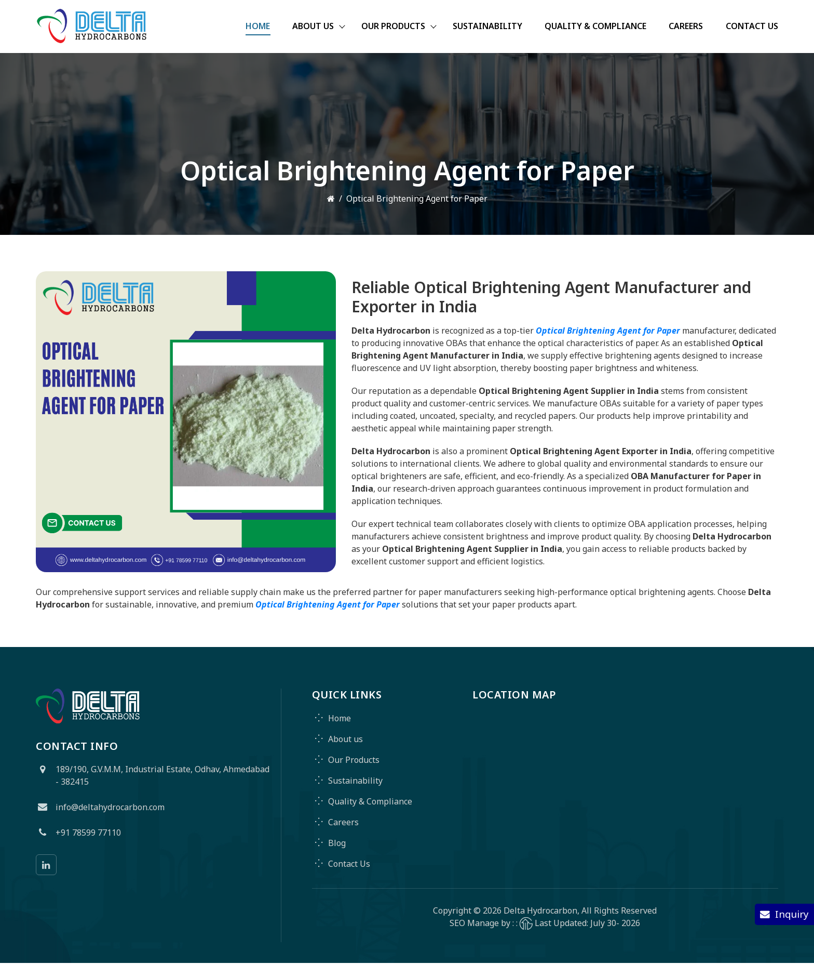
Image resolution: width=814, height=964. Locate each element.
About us (345, 739)
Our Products (392, 27)
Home (255, 27)
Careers (686, 27)
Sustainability (486, 27)
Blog (337, 843)
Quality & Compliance (595, 27)
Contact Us (752, 27)
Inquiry (784, 913)
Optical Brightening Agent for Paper (608, 331)
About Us (311, 27)
